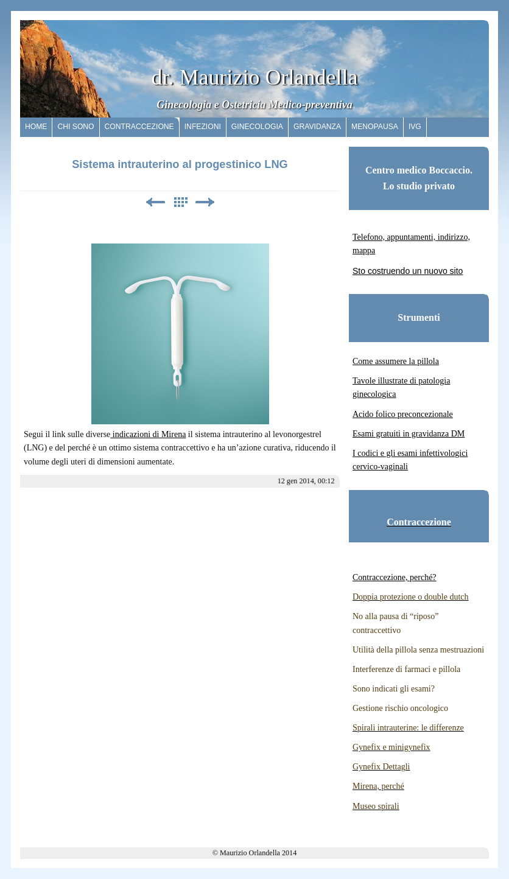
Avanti (205, 202)
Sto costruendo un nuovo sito (408, 271)
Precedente (155, 202)
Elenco (180, 202)
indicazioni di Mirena (148, 434)
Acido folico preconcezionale (403, 414)
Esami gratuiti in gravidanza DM (409, 433)
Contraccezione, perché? (395, 577)
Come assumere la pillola (396, 361)
